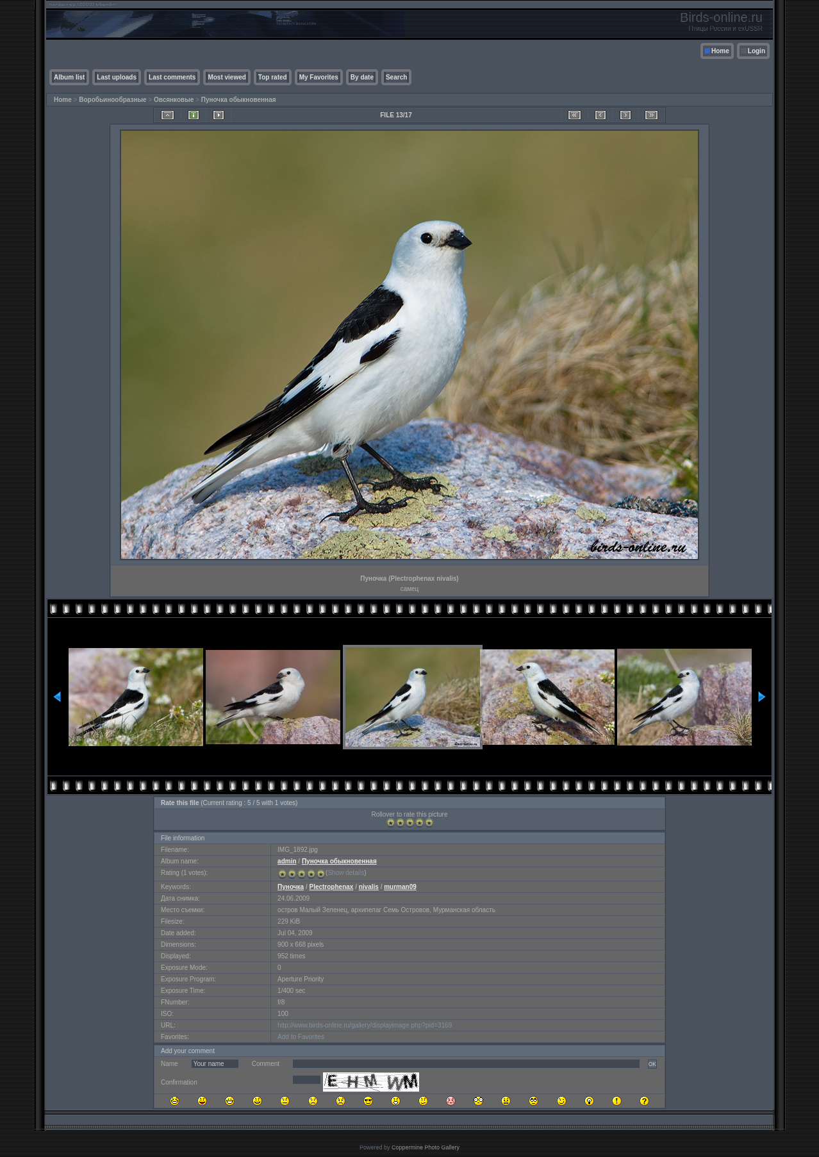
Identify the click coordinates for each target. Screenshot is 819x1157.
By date (362, 77)
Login (756, 50)
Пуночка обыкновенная (238, 99)
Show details (345, 872)
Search (396, 77)
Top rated (272, 77)
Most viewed (226, 77)
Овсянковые (174, 99)
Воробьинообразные (112, 99)
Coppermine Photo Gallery (425, 1147)
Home (720, 50)
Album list (69, 77)
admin (286, 861)
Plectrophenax (331, 886)
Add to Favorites (300, 1036)
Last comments (172, 77)
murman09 (400, 886)
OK (652, 1064)
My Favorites (318, 77)
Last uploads (116, 77)
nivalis (369, 886)
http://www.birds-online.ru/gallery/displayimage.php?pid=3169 (364, 1025)
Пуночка (290, 886)
